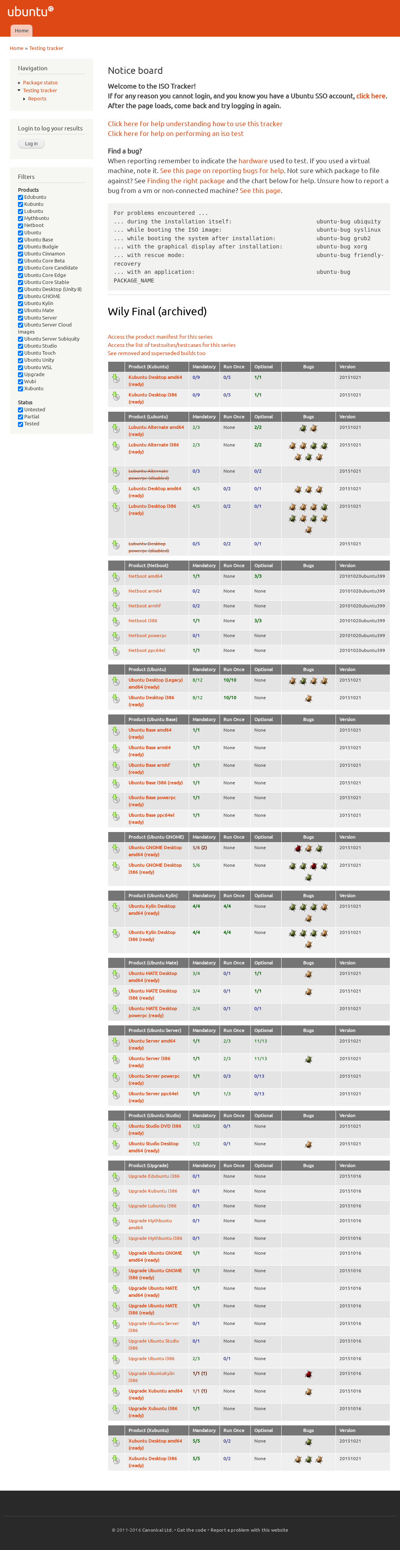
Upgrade (31, 374)
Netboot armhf (145, 605)
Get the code (191, 1529)
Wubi (27, 381)
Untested (31, 409)
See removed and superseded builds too (156, 353)
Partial (28, 416)
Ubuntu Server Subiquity (48, 338)
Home (22, 30)
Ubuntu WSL (35, 367)
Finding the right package (186, 180)
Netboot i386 (143, 620)
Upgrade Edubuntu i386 (154, 1176)
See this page (260, 190)
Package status (40, 82)
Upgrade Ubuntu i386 (152, 1358)
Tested (28, 423)
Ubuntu (29, 232)
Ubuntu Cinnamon (41, 253)
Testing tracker (46, 48)
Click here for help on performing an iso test (176, 133)
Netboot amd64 (145, 576)
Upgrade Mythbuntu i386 (155, 1238)
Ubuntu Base (35, 239)
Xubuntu (30, 388)
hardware (253, 160)
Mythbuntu (33, 218)
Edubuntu (32, 197)
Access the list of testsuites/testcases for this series (172, 345)
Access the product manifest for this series (160, 337)
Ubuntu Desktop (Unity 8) (50, 289)
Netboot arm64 (145, 590)
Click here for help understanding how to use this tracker (195, 123)
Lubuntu (30, 211)
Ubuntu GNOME (39, 296)
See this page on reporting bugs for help (222, 170)
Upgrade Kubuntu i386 (153, 1190)
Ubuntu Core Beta (41, 260)
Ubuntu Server (37, 317)
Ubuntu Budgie (38, 246)
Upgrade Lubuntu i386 (153, 1205)
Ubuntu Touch (36, 352)
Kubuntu (30, 204)
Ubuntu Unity (36, 359)
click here (371, 96)
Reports (37, 98)
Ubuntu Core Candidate (48, 267)
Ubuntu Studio (37, 345)
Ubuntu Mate (36, 310)
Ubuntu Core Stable (43, 282)
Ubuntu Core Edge (42, 275)
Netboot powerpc (148, 635)
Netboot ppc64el (147, 650)
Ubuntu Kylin (35, 303)
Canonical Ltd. (157, 1529)
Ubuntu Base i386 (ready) (156, 782)
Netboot (31, 225)
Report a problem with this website (250, 1529)
